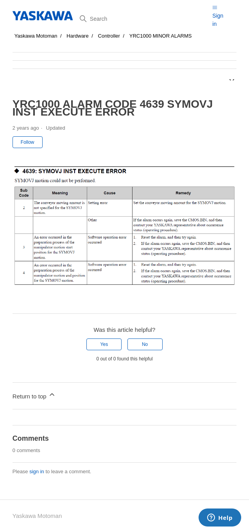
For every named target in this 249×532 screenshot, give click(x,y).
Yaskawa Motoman (35, 36)
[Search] (143, 19)
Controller (109, 36)
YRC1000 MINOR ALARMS (160, 36)
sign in (36, 471)
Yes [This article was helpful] (104, 344)
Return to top (34, 395)
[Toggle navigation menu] (214, 7)
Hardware (77, 36)
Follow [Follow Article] (27, 142)
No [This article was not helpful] (145, 344)
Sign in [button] (217, 20)
